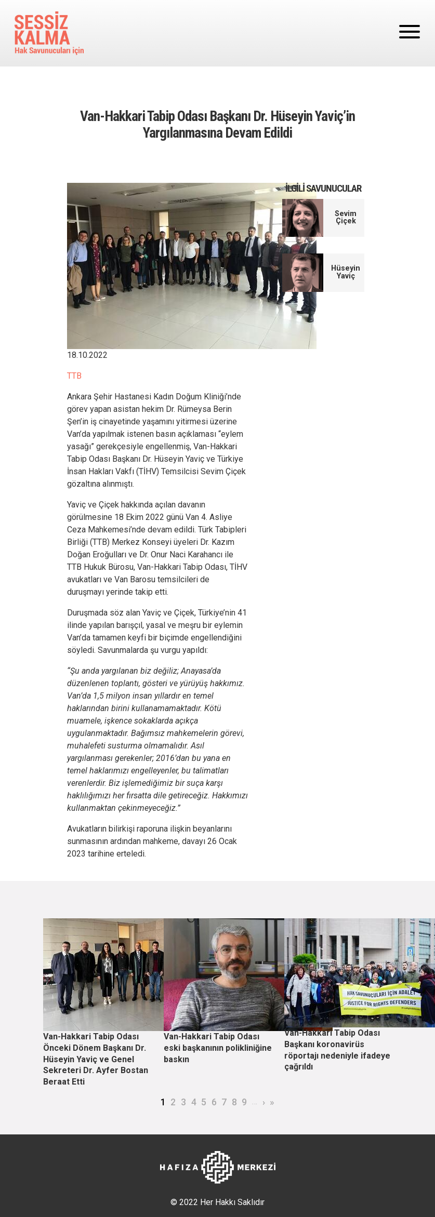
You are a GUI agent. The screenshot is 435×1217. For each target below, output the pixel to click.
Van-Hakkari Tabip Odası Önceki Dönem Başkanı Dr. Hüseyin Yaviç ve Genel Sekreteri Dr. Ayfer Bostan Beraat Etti (95, 1059)
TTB (74, 376)
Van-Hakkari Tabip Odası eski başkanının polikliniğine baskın (218, 1048)
